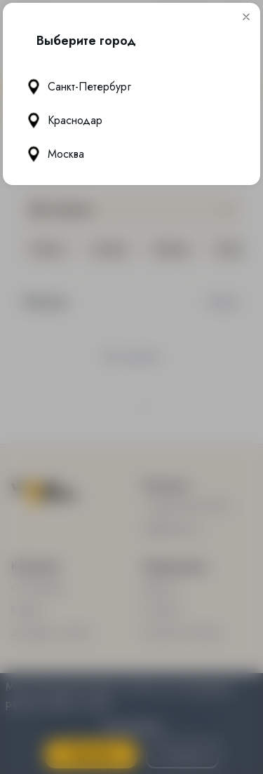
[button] (246, 17)
